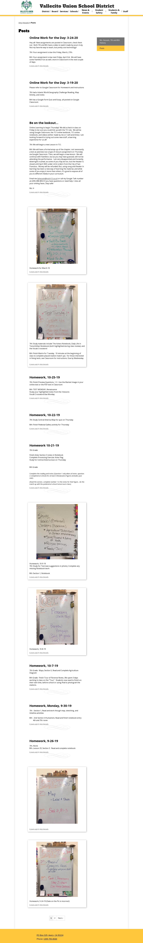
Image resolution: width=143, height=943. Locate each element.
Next (60, 918)
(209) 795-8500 (50, 939)
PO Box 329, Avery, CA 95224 (50, 935)
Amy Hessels (44, 66)
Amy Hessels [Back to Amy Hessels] (24, 23)
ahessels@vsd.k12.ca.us (47, 178)
